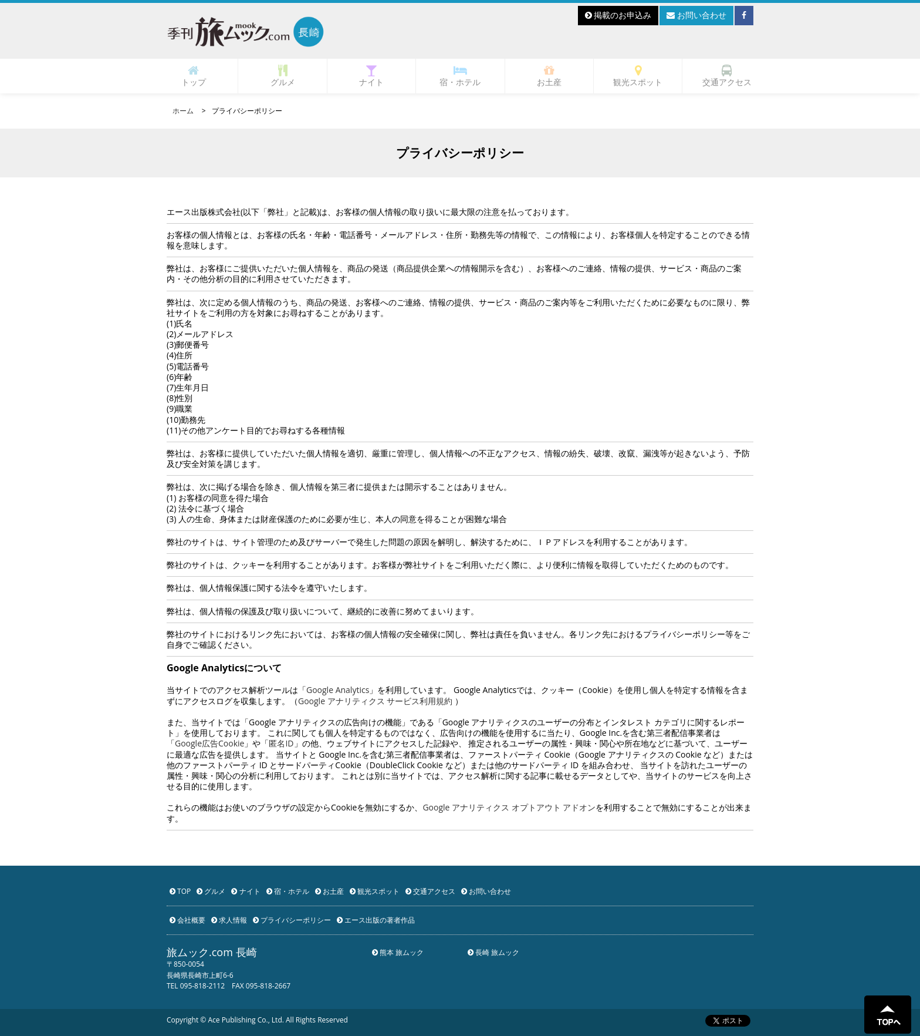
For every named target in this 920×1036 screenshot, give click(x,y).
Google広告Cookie (209, 743)
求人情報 (229, 920)
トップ (193, 76)
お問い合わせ (696, 15)
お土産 (549, 76)
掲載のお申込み (618, 15)
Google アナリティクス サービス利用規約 (375, 701)
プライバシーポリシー (292, 920)
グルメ (282, 76)
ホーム (183, 111)
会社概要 (187, 920)
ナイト (371, 76)
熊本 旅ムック (398, 952)
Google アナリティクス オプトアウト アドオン (509, 807)
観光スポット (637, 76)
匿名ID (281, 743)
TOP (180, 891)
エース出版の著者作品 (376, 920)
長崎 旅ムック (493, 952)
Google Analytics (337, 689)
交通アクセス (727, 76)
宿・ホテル (460, 76)
